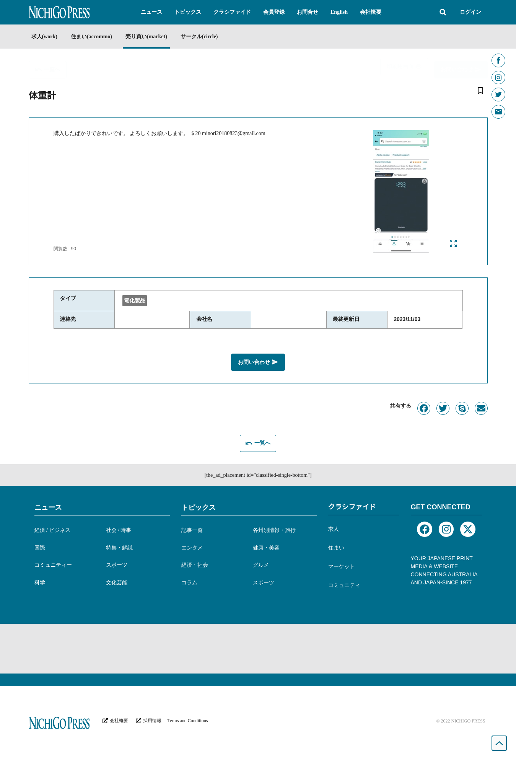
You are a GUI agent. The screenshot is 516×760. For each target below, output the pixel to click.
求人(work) (44, 36)
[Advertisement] (258, 647)
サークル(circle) (212, 36)
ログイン (470, 12)
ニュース (48, 506)
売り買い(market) (155, 36)
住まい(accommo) (95, 36)
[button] (151, 12)
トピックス (198, 506)
